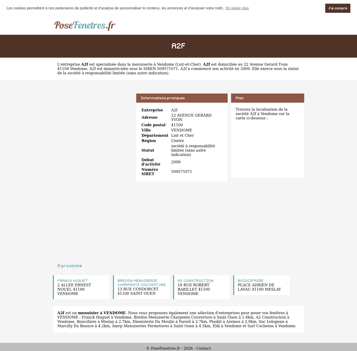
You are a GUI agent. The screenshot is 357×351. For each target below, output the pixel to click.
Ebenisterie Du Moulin (153, 321)
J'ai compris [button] (337, 8)
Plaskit (215, 321)
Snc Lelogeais (272, 321)
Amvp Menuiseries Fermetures (140, 326)
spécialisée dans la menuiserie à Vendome (135, 64)
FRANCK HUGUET (72, 280)
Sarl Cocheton (261, 326)
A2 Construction (271, 317)
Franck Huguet (96, 317)
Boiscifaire (87, 321)
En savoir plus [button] (237, 8)
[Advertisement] (93, 125)
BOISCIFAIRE (251, 280)
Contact (203, 348)
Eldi (216, 326)
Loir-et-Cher (188, 64)
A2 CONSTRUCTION (195, 280)
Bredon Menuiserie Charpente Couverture (173, 317)
